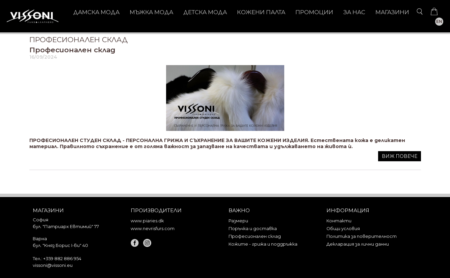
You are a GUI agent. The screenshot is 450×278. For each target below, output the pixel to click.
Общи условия (343, 228)
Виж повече (399, 156)
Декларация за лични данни (357, 244)
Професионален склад (72, 50)
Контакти (338, 220)
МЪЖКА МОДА (151, 12)
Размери (238, 220)
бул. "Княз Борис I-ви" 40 (60, 245)
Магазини (392, 12)
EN (439, 21)
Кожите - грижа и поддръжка (263, 244)
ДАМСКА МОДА (96, 12)
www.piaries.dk (147, 220)
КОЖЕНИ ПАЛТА (261, 12)
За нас (354, 12)
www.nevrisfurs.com (153, 228)
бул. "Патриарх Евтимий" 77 (66, 226)
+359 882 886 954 (62, 258)
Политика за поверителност (361, 236)
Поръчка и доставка (253, 228)
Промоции (314, 12)
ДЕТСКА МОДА (205, 12)
